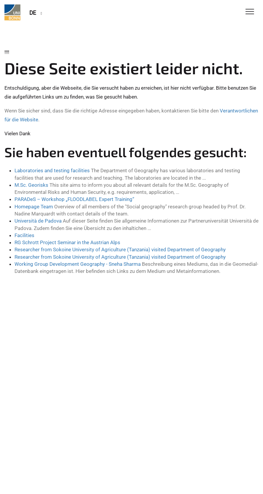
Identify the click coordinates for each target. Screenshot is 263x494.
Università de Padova (38, 221)
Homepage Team (34, 207)
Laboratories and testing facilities (52, 170)
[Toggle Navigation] (250, 12)
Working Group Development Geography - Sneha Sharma (78, 264)
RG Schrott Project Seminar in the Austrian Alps (67, 242)
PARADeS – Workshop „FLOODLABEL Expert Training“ (74, 199)
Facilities (24, 235)
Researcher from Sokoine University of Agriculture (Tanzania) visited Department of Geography (120, 249)
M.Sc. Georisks (31, 185)
